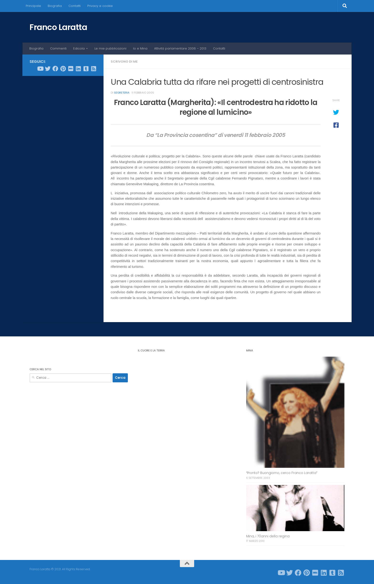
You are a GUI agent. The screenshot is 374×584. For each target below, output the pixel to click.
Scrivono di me (124, 61)
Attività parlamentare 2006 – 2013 (180, 48)
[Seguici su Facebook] (55, 68)
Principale (33, 6)
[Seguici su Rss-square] (93, 68)
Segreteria (122, 93)
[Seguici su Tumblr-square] (86, 68)
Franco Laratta (58, 27)
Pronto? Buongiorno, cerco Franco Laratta (281, 473)
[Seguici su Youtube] (40, 68)
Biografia (55, 6)
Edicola (79, 48)
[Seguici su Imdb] (70, 68)
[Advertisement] (63, 152)
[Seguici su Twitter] (48, 68)
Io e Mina (140, 48)
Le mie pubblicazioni (110, 48)
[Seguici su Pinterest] (63, 68)
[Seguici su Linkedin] (78, 68)
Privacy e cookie (100, 6)
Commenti (58, 48)
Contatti (74, 6)
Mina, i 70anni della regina (268, 536)
